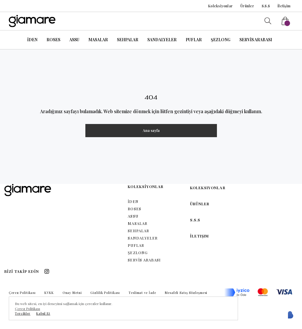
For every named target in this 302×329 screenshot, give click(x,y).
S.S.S (266, 6)
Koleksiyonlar (220, 6)
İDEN (32, 39)
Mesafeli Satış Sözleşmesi (186, 292)
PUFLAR (194, 39)
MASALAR (98, 39)
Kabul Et (43, 313)
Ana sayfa (151, 130)
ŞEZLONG (220, 39)
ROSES (53, 39)
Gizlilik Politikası (105, 292)
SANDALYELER (162, 39)
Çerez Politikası (22, 292)
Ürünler (247, 6)
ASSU (74, 39)
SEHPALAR (127, 39)
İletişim (283, 6)
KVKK (49, 292)
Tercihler (22, 313)
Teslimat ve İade (142, 292)
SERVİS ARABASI (255, 39)
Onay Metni (72, 292)
